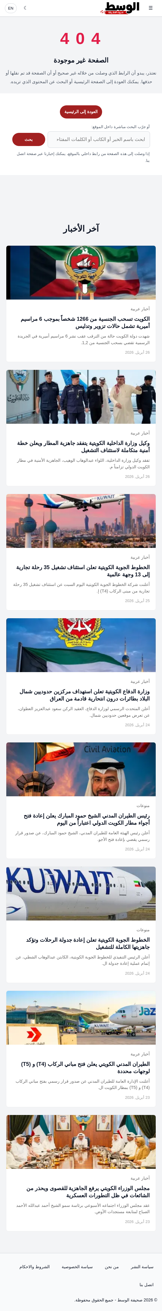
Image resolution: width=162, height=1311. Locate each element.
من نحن (112, 1266)
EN (10, 8)
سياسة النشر (142, 1266)
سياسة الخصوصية (77, 1266)
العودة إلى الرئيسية (81, 111)
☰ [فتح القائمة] (151, 7)
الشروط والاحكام (34, 1266)
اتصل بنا (147, 1284)
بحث (29, 139)
